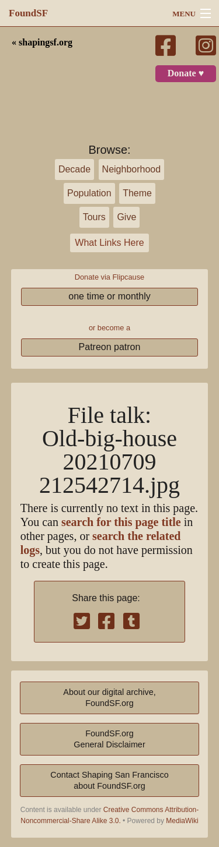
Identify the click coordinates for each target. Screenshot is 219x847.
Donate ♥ (186, 73)
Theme (137, 193)
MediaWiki (182, 821)
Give (126, 217)
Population (89, 193)
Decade (74, 169)
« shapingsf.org (42, 42)
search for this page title (121, 522)
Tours (94, 217)
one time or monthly (109, 296)
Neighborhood (131, 169)
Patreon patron (110, 347)
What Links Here (109, 243)
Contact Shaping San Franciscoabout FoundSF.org (109, 780)
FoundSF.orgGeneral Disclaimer (109, 739)
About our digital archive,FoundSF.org (109, 697)
